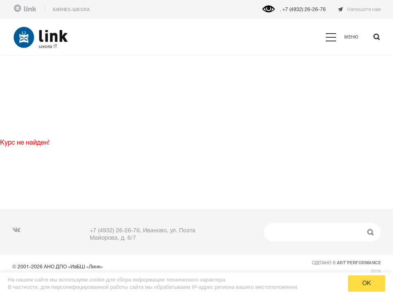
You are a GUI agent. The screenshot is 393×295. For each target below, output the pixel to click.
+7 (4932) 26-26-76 (304, 9)
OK (366, 283)
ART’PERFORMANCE (359, 263)
